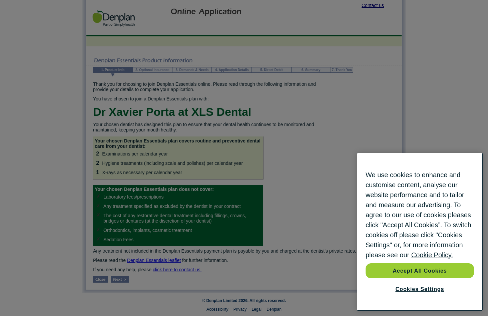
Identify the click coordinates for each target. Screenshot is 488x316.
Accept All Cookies (420, 271)
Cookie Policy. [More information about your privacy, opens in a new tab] (432, 255)
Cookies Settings (419, 289)
